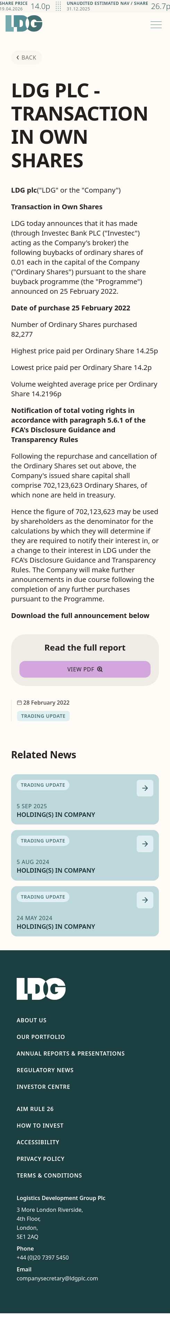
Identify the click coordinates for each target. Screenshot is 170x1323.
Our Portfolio (41, 1037)
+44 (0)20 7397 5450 (43, 1257)
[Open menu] (156, 24)
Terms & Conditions (49, 1175)
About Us (31, 1020)
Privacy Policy (41, 1159)
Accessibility (38, 1142)
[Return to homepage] (24, 23)
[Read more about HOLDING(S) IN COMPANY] (145, 788)
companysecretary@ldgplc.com (57, 1278)
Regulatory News (45, 1070)
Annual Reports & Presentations (71, 1053)
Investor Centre (43, 1087)
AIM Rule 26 (35, 1109)
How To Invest (40, 1125)
